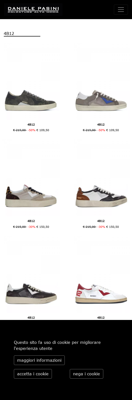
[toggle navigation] (121, 10)
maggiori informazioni (39, 360)
